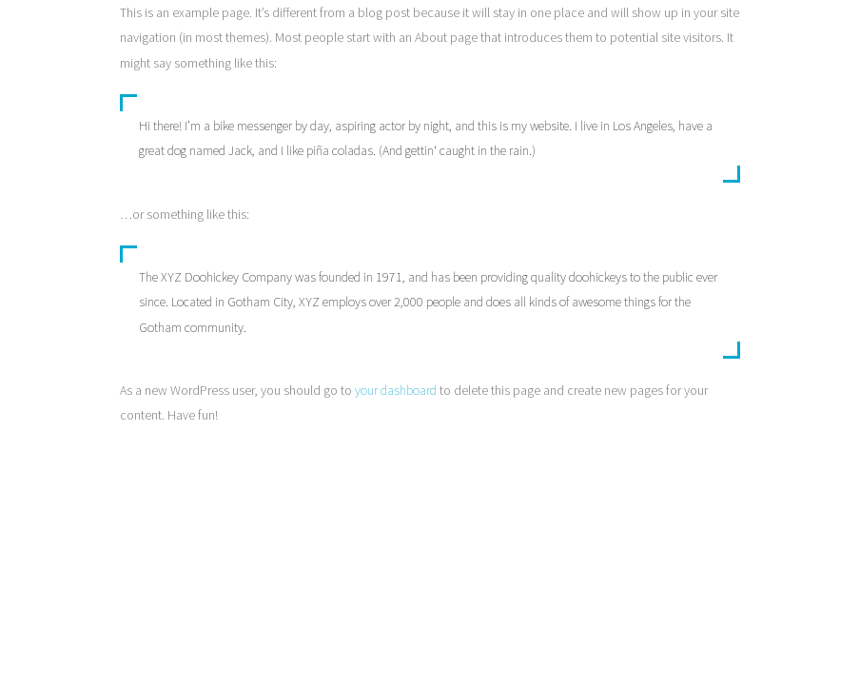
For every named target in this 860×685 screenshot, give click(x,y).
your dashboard (396, 390)
